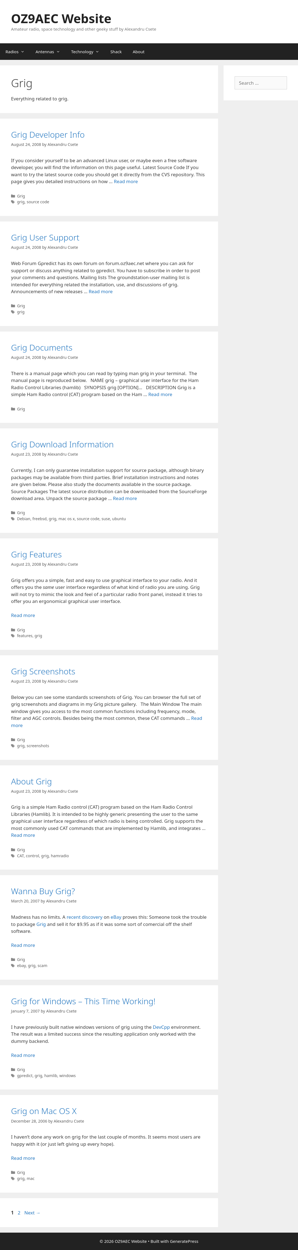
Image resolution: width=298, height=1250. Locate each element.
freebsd (40, 518)
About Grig (31, 781)
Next (32, 1212)
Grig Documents (42, 347)
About (139, 51)
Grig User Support (45, 237)
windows (67, 1075)
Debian (23, 518)
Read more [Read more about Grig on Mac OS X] (23, 1158)
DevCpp (161, 1027)
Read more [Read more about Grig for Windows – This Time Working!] (23, 1055)
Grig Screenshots (43, 671)
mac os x (66, 518)
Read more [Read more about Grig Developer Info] (126, 181)
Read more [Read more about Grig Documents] (160, 394)
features (25, 635)
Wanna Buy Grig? (43, 891)
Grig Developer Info (48, 134)
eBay (116, 917)
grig (21, 201)
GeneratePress (184, 1241)
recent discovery (85, 917)
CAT (20, 855)
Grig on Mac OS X (44, 1111)
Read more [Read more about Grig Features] (23, 615)
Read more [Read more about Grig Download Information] (125, 498)
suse (105, 518)
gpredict (25, 1075)
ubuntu (119, 518)
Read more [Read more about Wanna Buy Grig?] (23, 945)
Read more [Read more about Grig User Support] (101, 291)
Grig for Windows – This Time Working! (83, 1001)
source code (38, 201)
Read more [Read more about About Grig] (23, 835)
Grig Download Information (62, 444)
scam (42, 965)
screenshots (38, 745)
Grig (21, 196)
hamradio (60, 855)
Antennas (51, 51)
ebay (21, 965)
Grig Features (36, 554)
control (32, 855)
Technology (88, 51)
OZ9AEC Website (61, 18)
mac (31, 1178)
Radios (18, 51)
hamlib (50, 1075)
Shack (116, 51)
